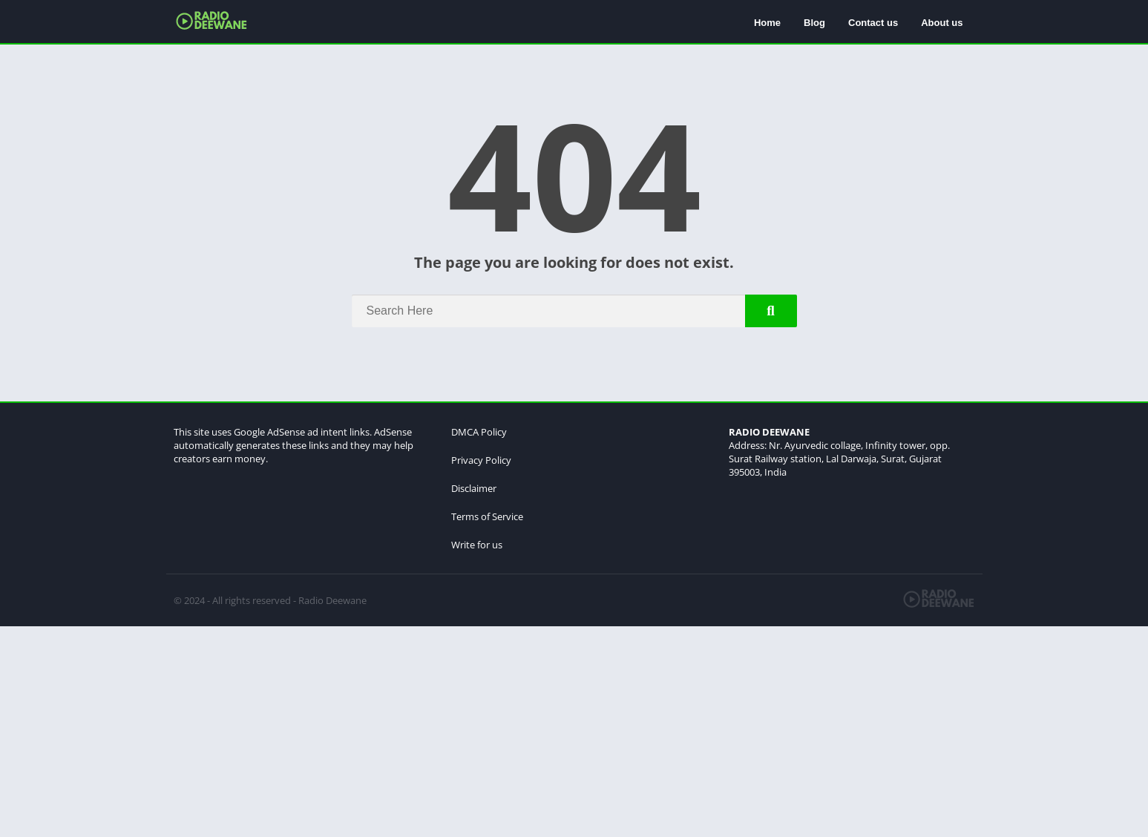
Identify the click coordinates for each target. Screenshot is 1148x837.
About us (941, 22)
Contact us (873, 22)
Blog (814, 22)
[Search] (574, 311)
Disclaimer (473, 488)
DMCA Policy (479, 432)
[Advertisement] (445, 730)
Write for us (476, 544)
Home (767, 22)
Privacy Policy (481, 460)
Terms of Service (487, 516)
